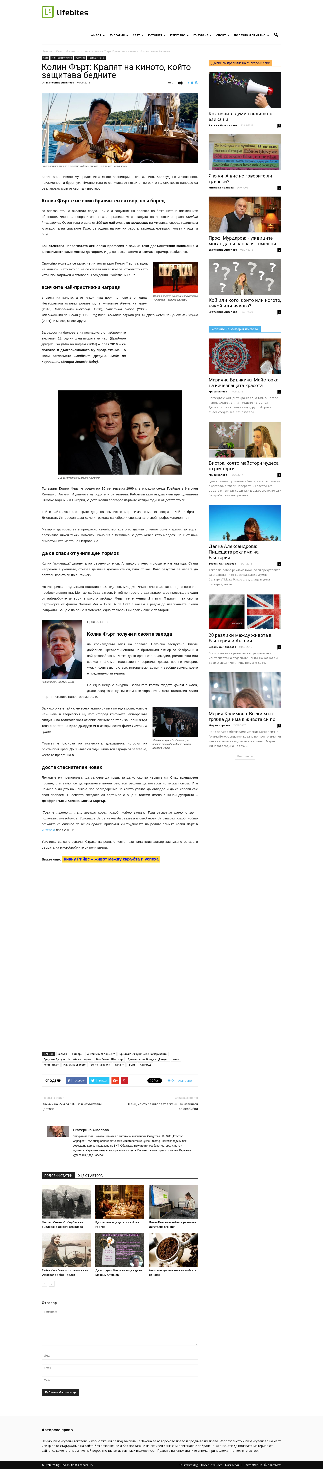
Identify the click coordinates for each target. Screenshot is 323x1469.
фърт (132, 1064)
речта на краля (100, 1064)
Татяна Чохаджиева (223, 125)
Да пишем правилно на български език (240, 63)
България (118, 35)
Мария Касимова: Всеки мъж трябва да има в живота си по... (244, 716)
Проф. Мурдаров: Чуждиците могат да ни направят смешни (242, 240)
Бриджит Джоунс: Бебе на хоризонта (143, 1053)
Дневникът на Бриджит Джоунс (148, 1059)
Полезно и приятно (251, 35)
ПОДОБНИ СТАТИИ (58, 1176)
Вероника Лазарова (222, 563)
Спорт (222, 35)
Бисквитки (232, 1465)
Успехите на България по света (234, 329)
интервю (48, 830)
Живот (98, 35)
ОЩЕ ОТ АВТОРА (90, 1176)
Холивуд (145, 1064)
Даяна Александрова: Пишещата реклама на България (234, 552)
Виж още (245, 756)
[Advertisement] (164, 359)
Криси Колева (218, 391)
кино (176, 1059)
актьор (62, 1053)
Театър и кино (96, 57)
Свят (138, 35)
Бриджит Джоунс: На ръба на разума (67, 1059)
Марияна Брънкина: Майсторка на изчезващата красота (243, 382)
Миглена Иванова (221, 187)
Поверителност (211, 1465)
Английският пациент (101, 1053)
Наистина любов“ (74, 1064)
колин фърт (51, 1064)
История (157, 35)
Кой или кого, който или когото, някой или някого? (245, 303)
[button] (276, 35)
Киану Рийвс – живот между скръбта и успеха (111, 859)
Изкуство (179, 35)
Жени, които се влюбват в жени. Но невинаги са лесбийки (163, 1106)
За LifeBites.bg (188, 1465)
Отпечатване (180, 1080)
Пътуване (202, 35)
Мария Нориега (219, 725)
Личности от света (62, 57)
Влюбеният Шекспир (109, 1059)
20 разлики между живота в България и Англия (240, 638)
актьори (77, 1053)
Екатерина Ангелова (60, 82)
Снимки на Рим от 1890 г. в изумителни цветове (72, 1106)
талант (119, 1064)
